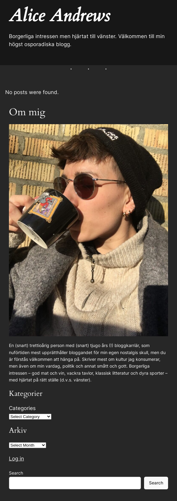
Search (16, 472)
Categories (22, 408)
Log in (16, 459)
